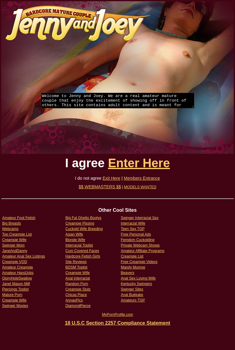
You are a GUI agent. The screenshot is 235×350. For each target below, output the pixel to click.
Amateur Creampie (17, 267)
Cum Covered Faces (82, 251)
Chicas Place (76, 295)
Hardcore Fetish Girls (82, 256)
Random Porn (76, 284)
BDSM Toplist (76, 267)
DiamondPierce (78, 306)
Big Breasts (11, 223)
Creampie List (132, 256)
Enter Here (139, 163)
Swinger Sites (132, 289)
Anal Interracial (77, 278)
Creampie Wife (14, 240)
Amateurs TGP (133, 300)
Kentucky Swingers (136, 284)
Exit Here (112, 178)
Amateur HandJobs (18, 273)
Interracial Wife (133, 223)
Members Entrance (142, 178)
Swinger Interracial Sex (140, 218)
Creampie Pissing (79, 223)
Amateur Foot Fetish (18, 218)
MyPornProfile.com (117, 314)
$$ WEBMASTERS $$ (100, 186)
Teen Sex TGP (133, 229)
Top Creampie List (17, 234)
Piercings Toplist (15, 289)
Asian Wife (74, 234)
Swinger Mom (13, 245)
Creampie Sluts (78, 289)
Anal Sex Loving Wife (138, 278)
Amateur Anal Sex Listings (23, 256)
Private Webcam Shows (140, 245)
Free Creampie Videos (139, 262)
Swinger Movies (15, 306)
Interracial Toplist (79, 245)
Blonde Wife (75, 240)
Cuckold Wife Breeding (84, 229)
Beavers (127, 273)
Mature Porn (12, 295)
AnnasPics (74, 300)
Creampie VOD (14, 262)
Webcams (10, 229)
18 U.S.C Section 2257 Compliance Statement (117, 323)
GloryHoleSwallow (17, 278)
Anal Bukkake (132, 295)
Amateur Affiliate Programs (143, 251)
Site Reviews (76, 262)
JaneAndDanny (14, 251)
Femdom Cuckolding (138, 240)
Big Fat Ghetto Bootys (83, 218)
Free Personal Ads (136, 234)
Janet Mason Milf (16, 284)
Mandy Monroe (133, 267)
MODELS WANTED (140, 187)
